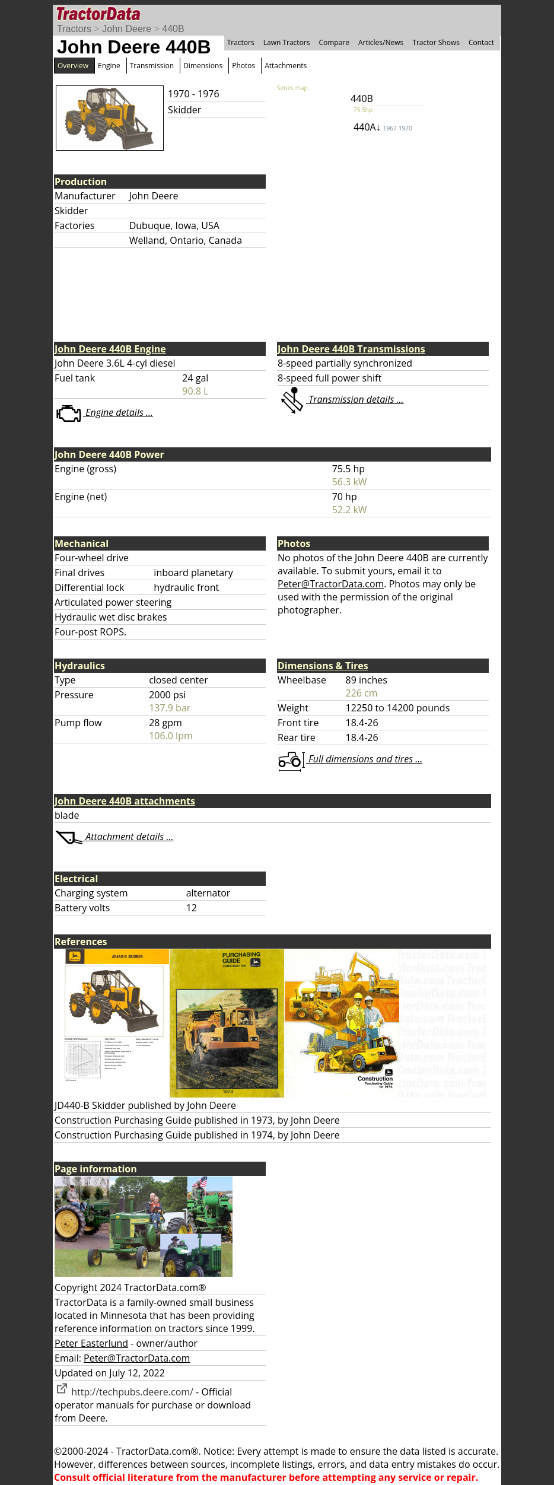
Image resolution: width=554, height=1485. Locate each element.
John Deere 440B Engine (110, 348)
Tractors (74, 29)
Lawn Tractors (286, 42)
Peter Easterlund (91, 1343)
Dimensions (202, 66)
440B (173, 29)
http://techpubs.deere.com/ (124, 1391)
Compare (334, 42)
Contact (481, 42)
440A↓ (383, 126)
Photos (243, 66)
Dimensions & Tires (323, 665)
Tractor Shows (436, 42)
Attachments (286, 66)
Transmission (152, 66)
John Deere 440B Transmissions (351, 348)
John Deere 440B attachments (125, 800)
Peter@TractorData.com (331, 583)
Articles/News (380, 42)
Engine (109, 66)
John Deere (126, 29)
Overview (73, 66)
